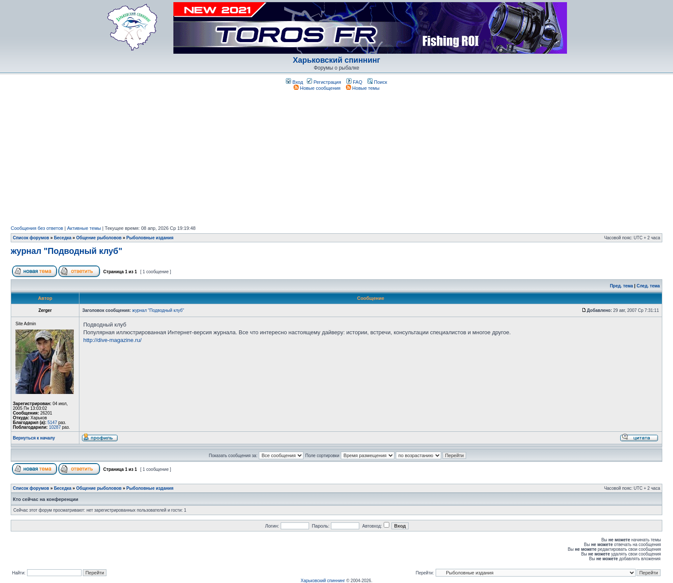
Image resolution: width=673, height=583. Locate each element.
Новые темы (363, 88)
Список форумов (31, 237)
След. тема (648, 286)
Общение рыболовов (98, 237)
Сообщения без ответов (37, 228)
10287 (55, 427)
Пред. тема (621, 286)
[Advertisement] (336, 158)
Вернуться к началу (34, 438)
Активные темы (84, 228)
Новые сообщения (317, 88)
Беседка (63, 237)
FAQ (354, 82)
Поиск (377, 82)
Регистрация (324, 82)
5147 (52, 422)
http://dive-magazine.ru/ (112, 340)
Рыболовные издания (149, 237)
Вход (294, 82)
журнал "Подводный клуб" (66, 251)
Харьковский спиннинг (336, 60)
